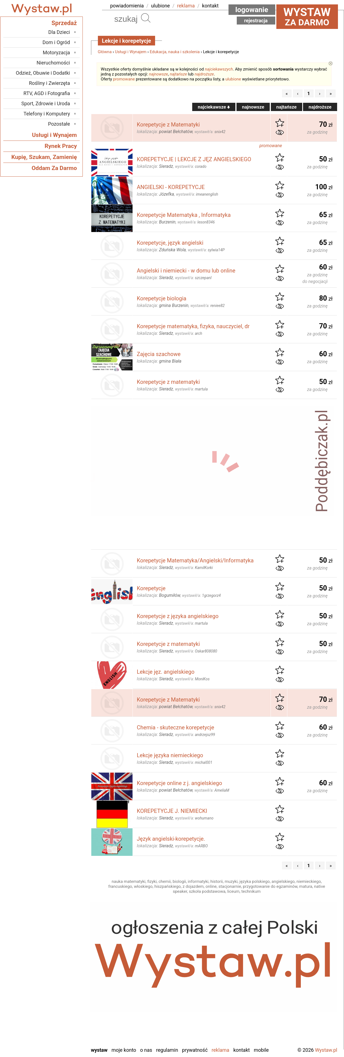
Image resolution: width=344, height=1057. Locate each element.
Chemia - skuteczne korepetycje (175, 727)
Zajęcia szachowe (159, 354)
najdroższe (204, 74)
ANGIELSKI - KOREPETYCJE (171, 187)
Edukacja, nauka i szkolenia (175, 51)
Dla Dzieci (59, 32)
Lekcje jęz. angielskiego (166, 671)
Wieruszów (59, 1034)
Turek (64, 1019)
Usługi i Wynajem (131, 51)
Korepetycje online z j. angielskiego (179, 783)
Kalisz (64, 967)
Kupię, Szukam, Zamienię (44, 157)
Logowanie (251, 10)
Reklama (220, 1050)
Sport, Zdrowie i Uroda (45, 103)
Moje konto (123, 1050)
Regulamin (167, 1050)
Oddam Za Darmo (54, 168)
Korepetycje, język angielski (170, 242)
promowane (124, 79)
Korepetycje (151, 588)
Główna (105, 51)
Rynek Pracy (61, 146)
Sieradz (62, 1004)
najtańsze (178, 74)
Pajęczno (61, 990)
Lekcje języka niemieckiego (170, 755)
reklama (186, 6)
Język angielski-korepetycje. (171, 838)
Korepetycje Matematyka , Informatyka (184, 215)
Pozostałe (59, 124)
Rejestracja (256, 20)
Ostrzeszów (58, 975)
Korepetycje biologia (161, 298)
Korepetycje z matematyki (168, 382)
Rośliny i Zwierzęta (49, 83)
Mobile (261, 1050)
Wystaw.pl (326, 1050)
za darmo (307, 17)
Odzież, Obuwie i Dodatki (43, 73)
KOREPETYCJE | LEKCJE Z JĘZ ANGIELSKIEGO (194, 159)
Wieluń (63, 1027)
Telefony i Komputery (47, 114)
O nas (146, 1050)
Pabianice (60, 982)
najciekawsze (214, 107)
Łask (65, 952)
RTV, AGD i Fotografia (46, 93)
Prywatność (195, 1050)
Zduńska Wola (56, 1042)
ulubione (160, 6)
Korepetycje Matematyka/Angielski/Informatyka (195, 560)
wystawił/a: (209, 132)
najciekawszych (219, 69)
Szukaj (146, 18)
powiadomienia (127, 6)
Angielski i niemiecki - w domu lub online (186, 270)
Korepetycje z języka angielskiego (178, 616)
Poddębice (59, 997)
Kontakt (241, 1050)
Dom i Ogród (56, 42)
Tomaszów (59, 1012)
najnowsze (158, 74)
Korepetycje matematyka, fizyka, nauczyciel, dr (193, 326)
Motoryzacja (56, 52)
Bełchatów (59, 945)
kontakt (210, 6)
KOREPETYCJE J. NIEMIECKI (172, 811)
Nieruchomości (53, 63)
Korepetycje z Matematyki (168, 124)
